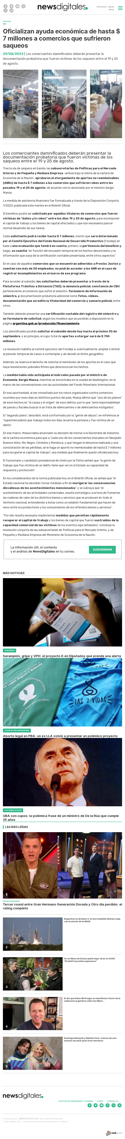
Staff (100, 1101)
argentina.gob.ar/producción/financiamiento (46, 323)
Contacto (113, 1101)
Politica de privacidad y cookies (75, 1101)
